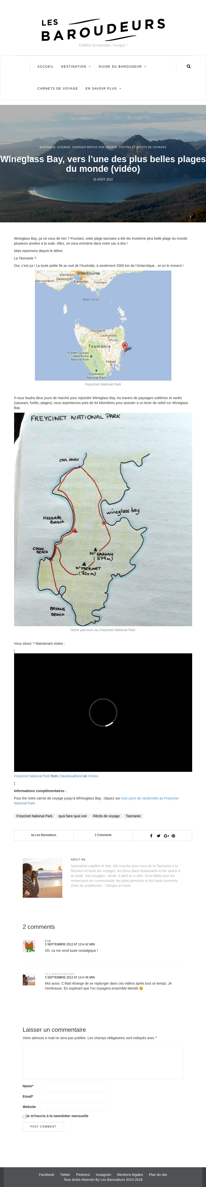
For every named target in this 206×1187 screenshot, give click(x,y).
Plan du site (158, 1175)
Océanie (63, 147)
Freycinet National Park (32, 776)
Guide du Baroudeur (120, 66)
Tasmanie (133, 816)
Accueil (46, 66)
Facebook (46, 1175)
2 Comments (103, 835)
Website (29, 1107)
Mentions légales (130, 1175)
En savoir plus (101, 88)
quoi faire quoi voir (73, 816)
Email (28, 1096)
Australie (48, 147)
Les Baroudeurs (60, 974)
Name (28, 1086)
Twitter (65, 1175)
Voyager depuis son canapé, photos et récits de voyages (119, 147)
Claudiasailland (70, 776)
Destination (74, 66)
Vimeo (93, 776)
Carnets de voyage (58, 88)
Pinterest (83, 1175)
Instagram (103, 1175)
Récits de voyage (106, 816)
